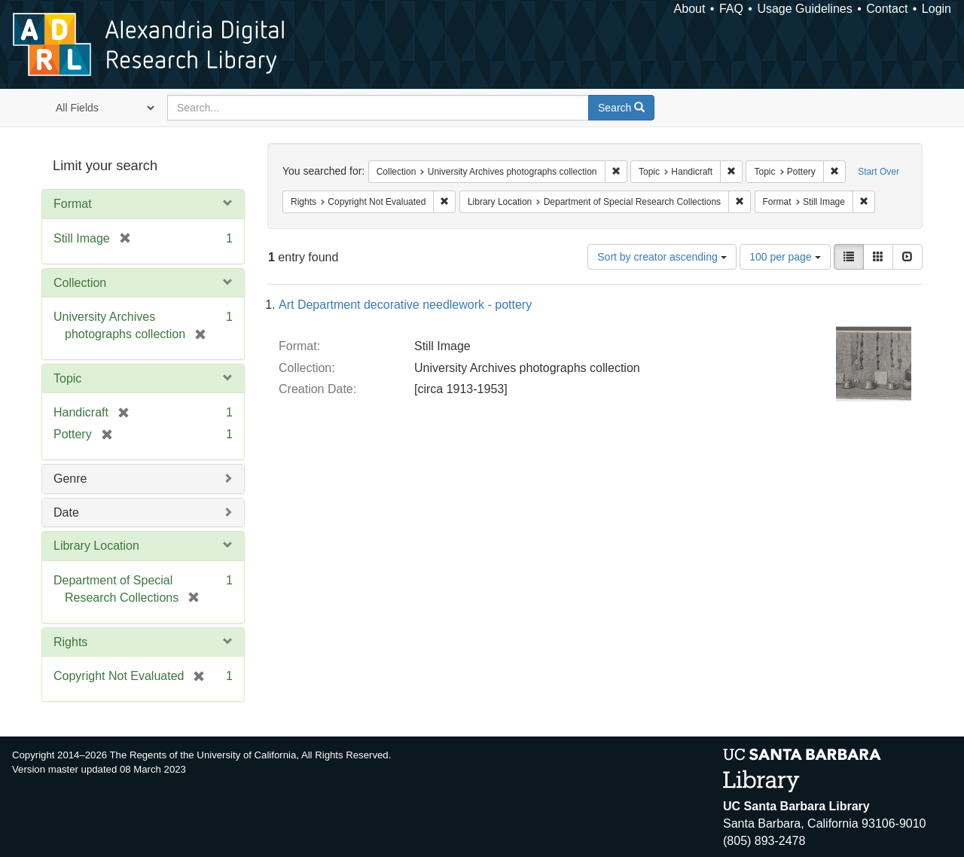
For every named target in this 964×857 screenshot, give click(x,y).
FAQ (731, 8)
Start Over (878, 171)
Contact (887, 8)
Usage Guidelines (804, 8)
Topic (67, 378)
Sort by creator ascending (661, 257)
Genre (70, 478)
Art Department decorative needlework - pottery (405, 304)
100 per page (784, 257)
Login (936, 8)
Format (72, 203)
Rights (70, 642)
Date (66, 512)
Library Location (96, 545)
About (690, 8)
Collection (79, 282)
